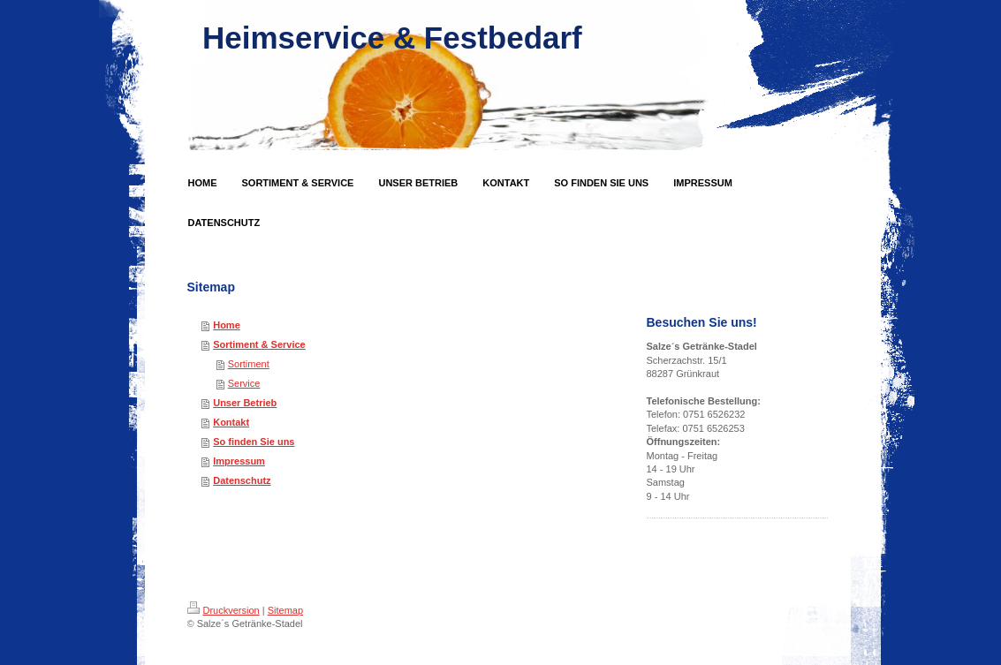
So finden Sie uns (253, 441)
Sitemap (285, 610)
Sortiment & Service (259, 344)
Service (244, 383)
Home (226, 325)
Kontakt (231, 422)
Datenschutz (241, 480)
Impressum (239, 461)
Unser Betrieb (245, 402)
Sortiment (248, 364)
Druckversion (223, 610)
